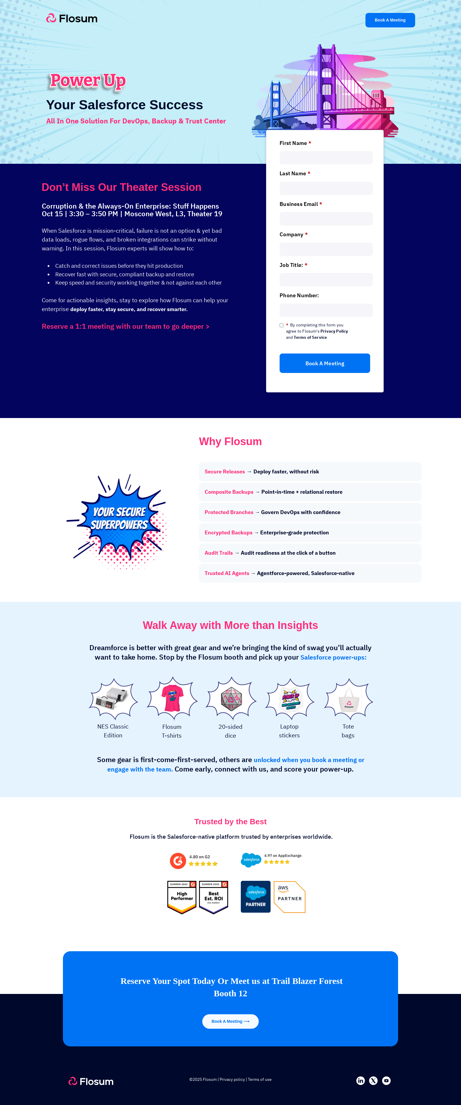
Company (294, 234)
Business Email (301, 204)
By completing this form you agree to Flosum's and (317, 331)
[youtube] (386, 1080)
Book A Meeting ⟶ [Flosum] (231, 1021)
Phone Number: (299, 295)
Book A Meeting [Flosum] (390, 20)
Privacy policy (232, 1079)
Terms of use (260, 1079)
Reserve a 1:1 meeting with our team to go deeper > (126, 326)
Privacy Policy (334, 331)
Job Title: (294, 265)
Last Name (295, 173)
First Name (295, 143)
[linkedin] (360, 1080)
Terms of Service (310, 337)
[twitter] (373, 1080)
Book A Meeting (325, 363)
